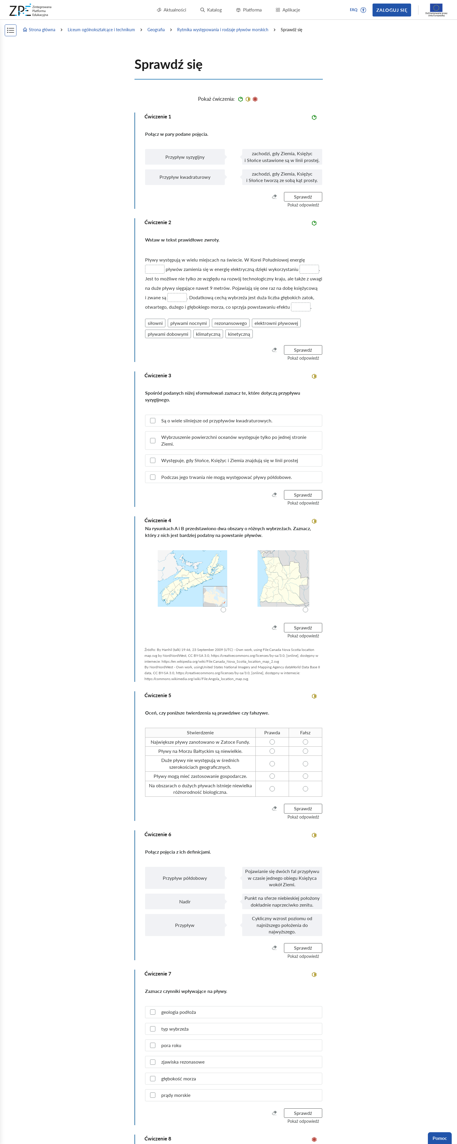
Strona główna (38, 30)
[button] (363, 10)
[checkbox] (233, 420)
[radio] (192, 581)
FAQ (354, 9)
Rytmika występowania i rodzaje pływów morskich (222, 29)
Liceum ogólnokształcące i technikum (101, 29)
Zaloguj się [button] (391, 10)
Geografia (156, 29)
